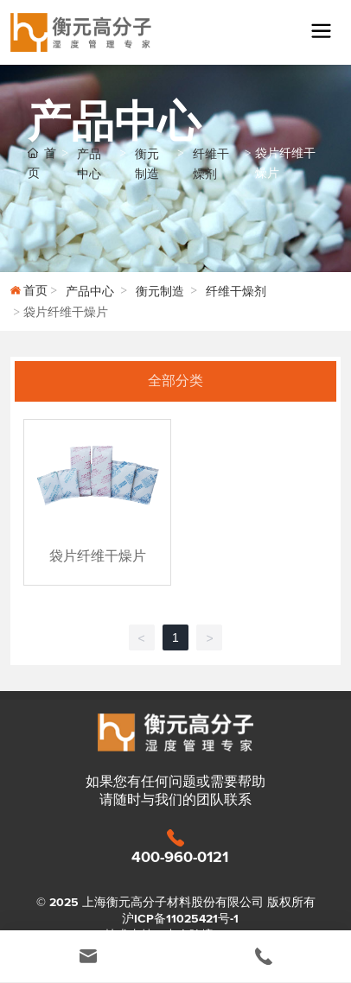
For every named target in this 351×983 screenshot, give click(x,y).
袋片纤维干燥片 (97, 556)
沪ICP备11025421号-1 (180, 918)
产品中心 (89, 164)
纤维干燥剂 (211, 164)
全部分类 (175, 380)
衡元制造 (147, 164)
